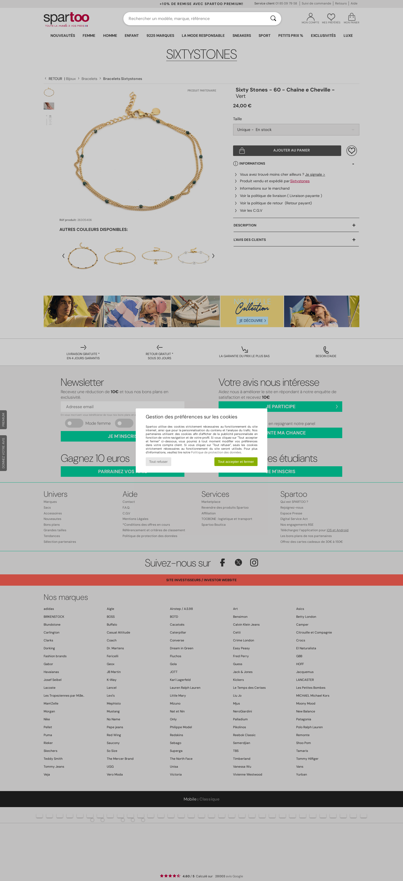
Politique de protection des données (216, 452)
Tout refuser (158, 462)
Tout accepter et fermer (236, 462)
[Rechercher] (273, 18)
